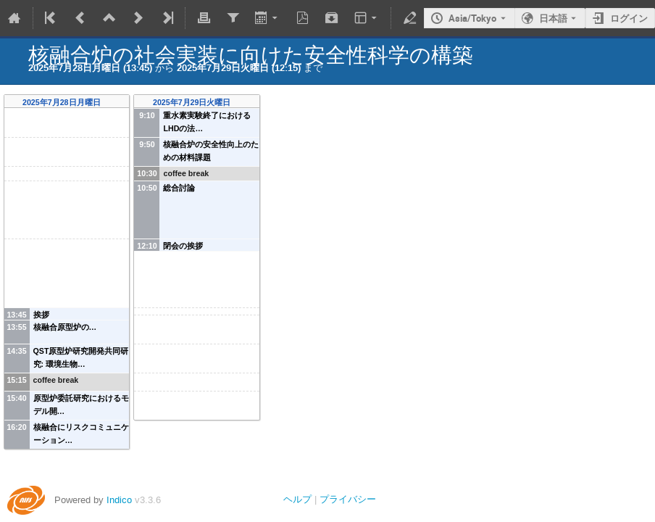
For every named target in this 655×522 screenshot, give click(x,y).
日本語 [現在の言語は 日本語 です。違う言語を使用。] (553, 18)
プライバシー (348, 499)
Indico (119, 500)
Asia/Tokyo (472, 18)
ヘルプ (297, 499)
